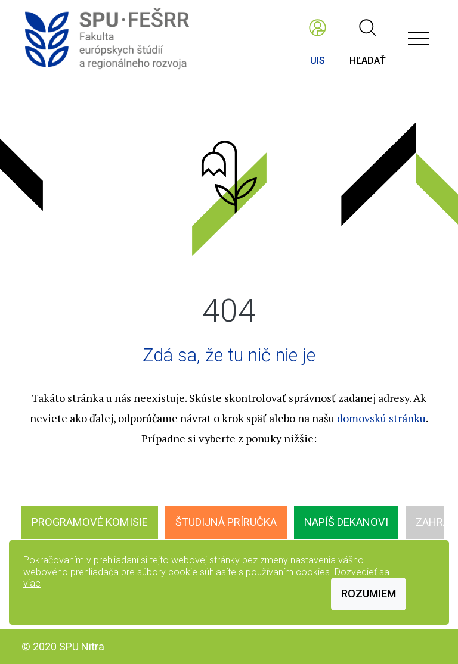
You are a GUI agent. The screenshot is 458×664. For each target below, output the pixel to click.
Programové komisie (90, 522)
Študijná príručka (226, 522)
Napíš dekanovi (346, 522)
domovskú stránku (381, 418)
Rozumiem (368, 593)
